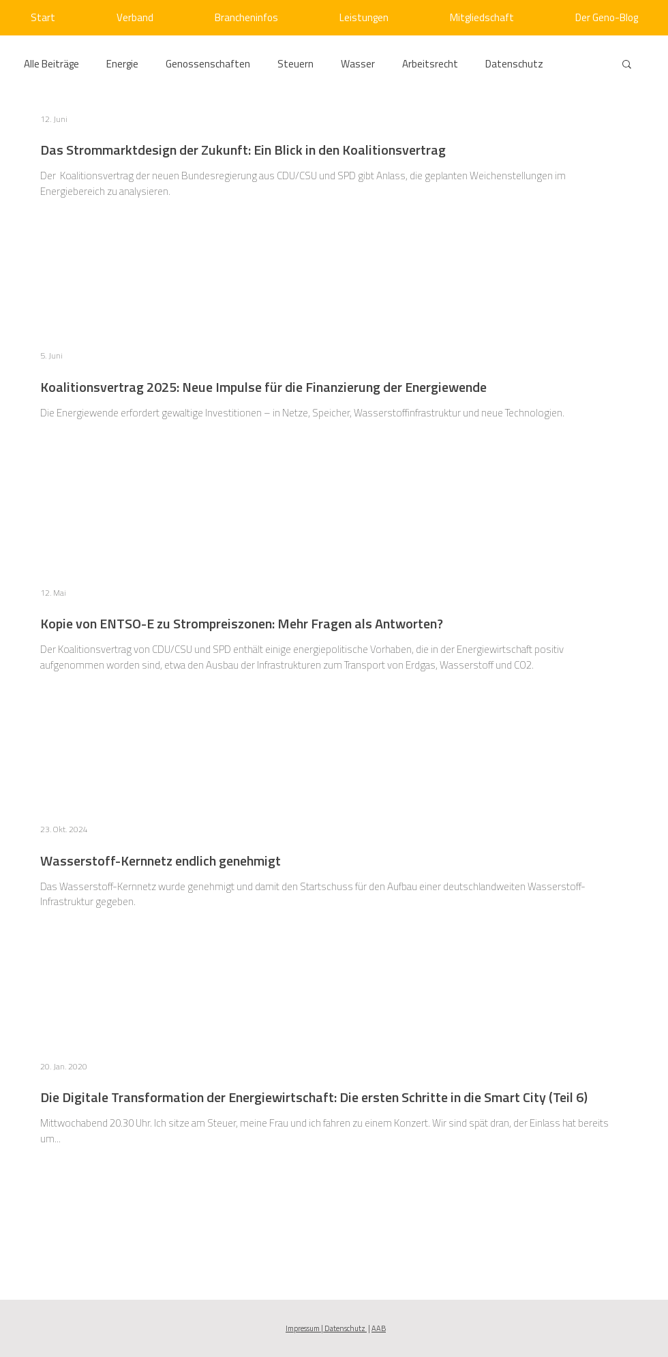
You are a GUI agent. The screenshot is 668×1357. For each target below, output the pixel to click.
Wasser (358, 64)
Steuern (295, 64)
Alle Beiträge (51, 64)
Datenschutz (514, 64)
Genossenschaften (208, 64)
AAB (378, 1328)
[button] (626, 65)
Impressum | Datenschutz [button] (326, 1328)
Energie (122, 64)
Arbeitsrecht (430, 64)
